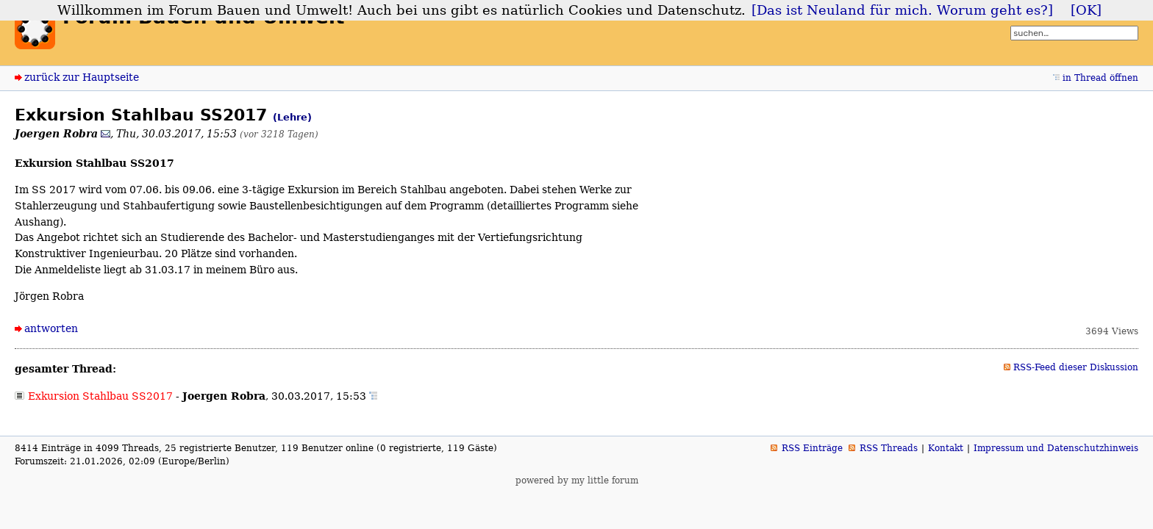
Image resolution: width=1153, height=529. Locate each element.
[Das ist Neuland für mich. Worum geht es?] (902, 10)
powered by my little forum (576, 480)
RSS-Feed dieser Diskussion (1075, 367)
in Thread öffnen (1100, 78)
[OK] (1086, 10)
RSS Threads (889, 448)
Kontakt (945, 448)
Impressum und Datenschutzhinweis (1056, 448)
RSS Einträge (812, 448)
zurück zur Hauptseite (81, 77)
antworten (51, 328)
